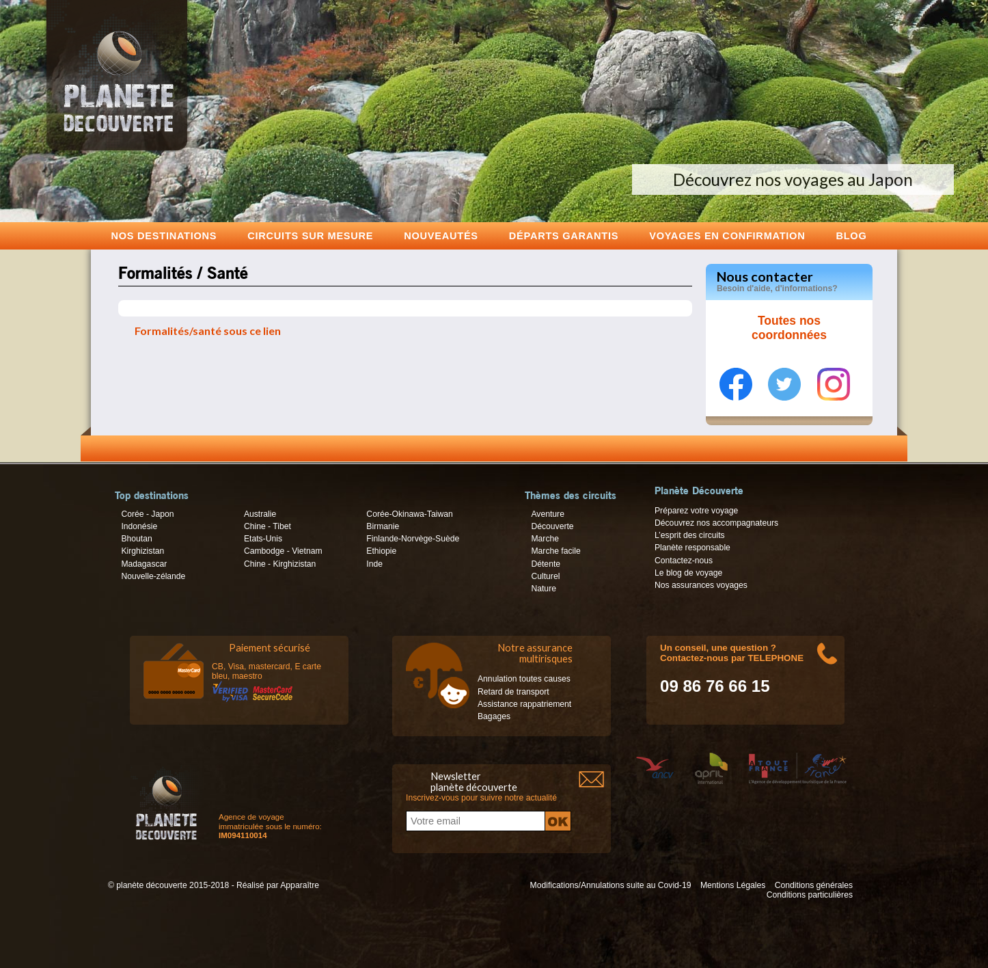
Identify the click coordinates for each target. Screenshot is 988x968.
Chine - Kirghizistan (280, 564)
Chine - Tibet (267, 526)
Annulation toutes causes (524, 679)
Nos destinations (164, 235)
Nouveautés (441, 235)
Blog (851, 235)
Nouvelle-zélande (153, 576)
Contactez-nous (684, 560)
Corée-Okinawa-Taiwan (409, 514)
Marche (545, 538)
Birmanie (382, 526)
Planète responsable (692, 547)
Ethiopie (381, 551)
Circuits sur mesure (310, 235)
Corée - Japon (147, 514)
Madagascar (144, 564)
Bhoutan (136, 538)
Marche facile (555, 551)
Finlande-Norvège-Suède (412, 538)
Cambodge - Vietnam (283, 551)
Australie (260, 514)
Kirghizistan (142, 551)
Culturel (545, 576)
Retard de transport (513, 692)
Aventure (547, 514)
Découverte (552, 526)
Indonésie (139, 526)
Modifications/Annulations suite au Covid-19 (610, 885)
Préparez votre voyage (696, 510)
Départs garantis (563, 235)
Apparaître (299, 885)
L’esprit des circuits (690, 535)
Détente (545, 564)
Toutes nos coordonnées (789, 328)
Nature (543, 588)
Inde (374, 564)
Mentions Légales (732, 885)
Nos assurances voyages (701, 585)
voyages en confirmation (727, 235)
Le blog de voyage (688, 573)
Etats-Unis (263, 538)
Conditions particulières (810, 895)
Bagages (494, 716)
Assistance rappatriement (524, 704)
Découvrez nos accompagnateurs (716, 523)
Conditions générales (814, 885)
